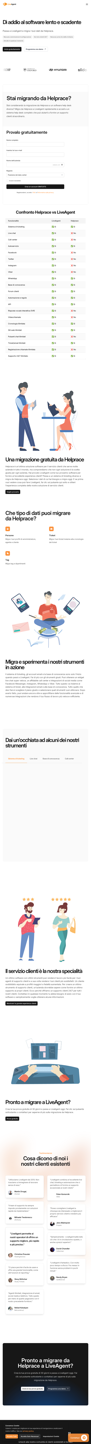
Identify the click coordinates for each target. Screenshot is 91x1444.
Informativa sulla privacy (46, 192)
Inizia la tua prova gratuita (32, 1346)
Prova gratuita (12, 1076)
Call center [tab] (69, 758)
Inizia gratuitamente (12, 49)
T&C (34, 192)
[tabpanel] (45, 791)
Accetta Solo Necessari (30, 1436)
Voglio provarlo (13, 492)
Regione (9, 171)
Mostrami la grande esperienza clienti (21, 961)
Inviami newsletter (15, 181)
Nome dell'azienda (13, 160)
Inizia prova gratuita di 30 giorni (35, 1410)
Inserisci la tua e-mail (14, 150)
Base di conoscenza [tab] (51, 758)
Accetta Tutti (12, 1436)
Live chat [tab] (33, 758)
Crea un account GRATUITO (35, 187)
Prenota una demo (61, 1410)
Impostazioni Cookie (51, 1436)
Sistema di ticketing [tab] (16, 758)
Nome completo (12, 140)
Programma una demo (36, 49)
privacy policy (28, 1431)
